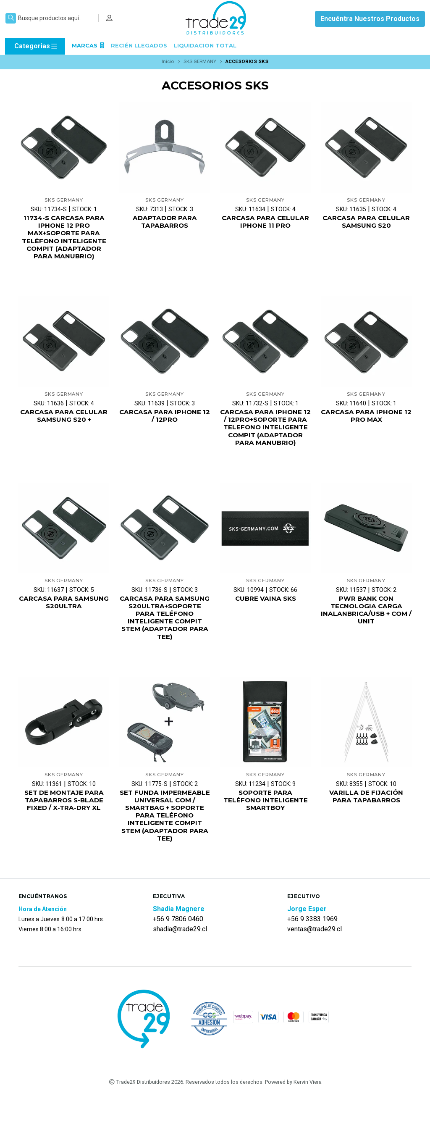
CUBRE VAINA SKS (265, 612)
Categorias (36, 46)
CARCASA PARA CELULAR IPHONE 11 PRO (265, 222)
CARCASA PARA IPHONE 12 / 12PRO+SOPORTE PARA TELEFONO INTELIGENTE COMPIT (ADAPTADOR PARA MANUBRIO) (265, 435)
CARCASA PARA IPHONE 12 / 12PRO (165, 419)
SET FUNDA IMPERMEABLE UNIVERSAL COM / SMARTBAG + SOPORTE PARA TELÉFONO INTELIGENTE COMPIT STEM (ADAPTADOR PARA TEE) (165, 844)
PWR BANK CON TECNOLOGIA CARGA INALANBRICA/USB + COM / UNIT (366, 624)
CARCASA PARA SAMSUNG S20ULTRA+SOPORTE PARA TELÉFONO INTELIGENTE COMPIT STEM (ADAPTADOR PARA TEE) (165, 636)
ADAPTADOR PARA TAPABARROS (164, 222)
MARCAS (88, 45)
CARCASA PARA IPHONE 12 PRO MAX (366, 419)
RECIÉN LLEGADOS (139, 45)
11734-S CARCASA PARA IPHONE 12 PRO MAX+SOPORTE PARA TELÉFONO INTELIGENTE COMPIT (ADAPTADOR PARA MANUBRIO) (64, 238)
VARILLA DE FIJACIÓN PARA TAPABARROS (366, 820)
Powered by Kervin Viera (293, 1117)
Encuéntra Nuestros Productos (370, 19)
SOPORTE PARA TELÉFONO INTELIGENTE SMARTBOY (265, 824)
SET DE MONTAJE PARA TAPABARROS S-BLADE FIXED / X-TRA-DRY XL (64, 824)
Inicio (168, 61)
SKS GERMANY (200, 61)
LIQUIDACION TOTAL (205, 45)
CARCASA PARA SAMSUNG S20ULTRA (64, 616)
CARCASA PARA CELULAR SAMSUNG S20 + (64, 419)
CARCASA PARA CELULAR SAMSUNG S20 (366, 222)
